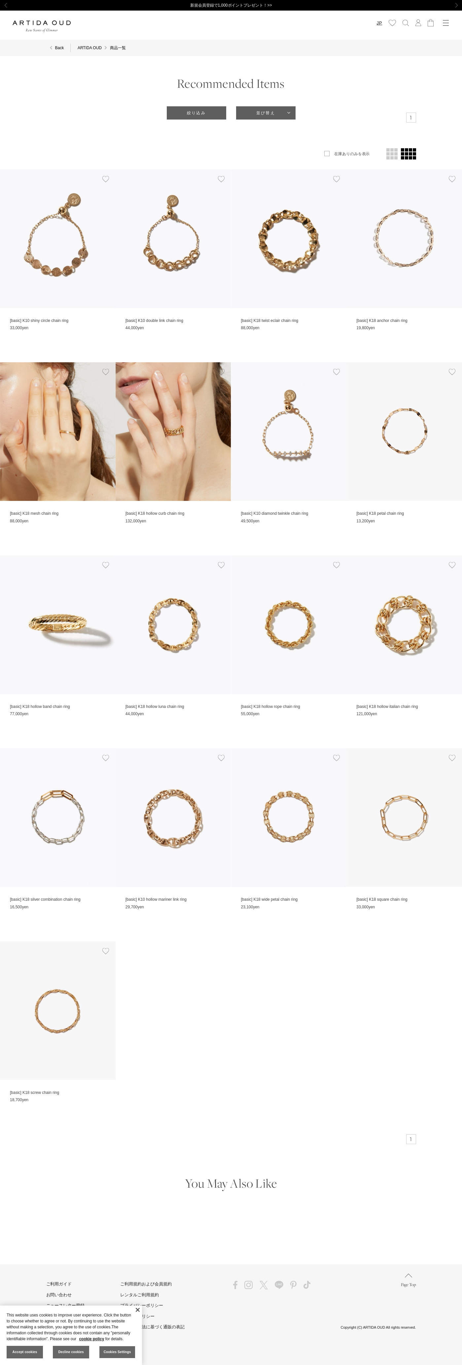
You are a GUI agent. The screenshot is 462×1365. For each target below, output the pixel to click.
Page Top (408, 1280)
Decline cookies (71, 1352)
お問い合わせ (59, 1294)
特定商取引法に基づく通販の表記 (152, 1326)
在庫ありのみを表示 (352, 154)
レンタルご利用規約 (139, 1294)
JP (377, 23)
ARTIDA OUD (90, 48)
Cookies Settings (117, 1352)
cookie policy (91, 1339)
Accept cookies (25, 1352)
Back (59, 48)
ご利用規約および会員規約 (146, 1283)
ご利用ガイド (59, 1283)
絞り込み (196, 113)
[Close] (137, 1310)
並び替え (265, 113)
